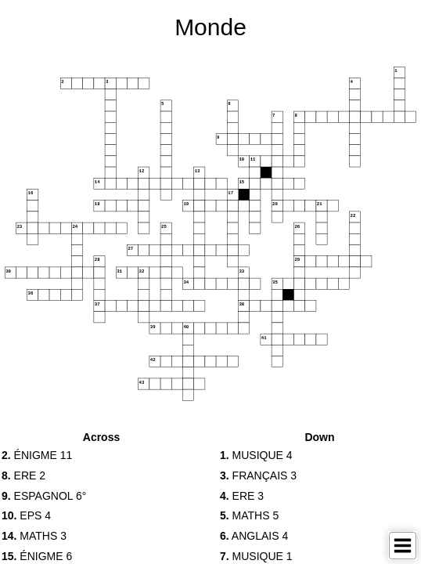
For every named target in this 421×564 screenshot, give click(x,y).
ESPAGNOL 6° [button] (44, 496)
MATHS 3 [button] (34, 536)
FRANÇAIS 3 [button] (258, 475)
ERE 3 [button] (242, 496)
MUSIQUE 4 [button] (256, 455)
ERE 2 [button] (23, 475)
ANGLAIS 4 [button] (254, 536)
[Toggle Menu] (402, 545)
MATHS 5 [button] (249, 515)
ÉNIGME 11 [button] (37, 455)
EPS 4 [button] (26, 515)
